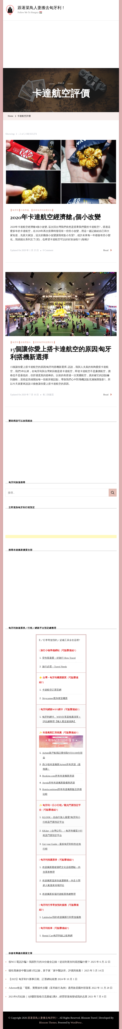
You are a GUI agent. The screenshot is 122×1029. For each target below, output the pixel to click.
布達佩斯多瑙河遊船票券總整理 (59, 894)
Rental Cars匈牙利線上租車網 (57, 935)
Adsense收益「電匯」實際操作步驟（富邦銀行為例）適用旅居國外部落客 (50, 987)
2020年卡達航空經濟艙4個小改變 (55, 217)
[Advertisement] (61, 44)
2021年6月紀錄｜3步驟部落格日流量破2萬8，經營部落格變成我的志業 (48, 996)
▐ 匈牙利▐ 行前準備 (19, 210)
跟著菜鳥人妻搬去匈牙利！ (41, 7)
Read (107, 250)
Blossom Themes (48, 1022)
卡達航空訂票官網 (51, 689)
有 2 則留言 (48, 394)
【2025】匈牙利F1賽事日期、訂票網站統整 (33, 979)
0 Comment (48, 250)
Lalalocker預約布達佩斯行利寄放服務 (61, 917)
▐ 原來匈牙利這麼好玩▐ (42, 210)
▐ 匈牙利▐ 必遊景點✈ (20, 342)
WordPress (76, 1022)
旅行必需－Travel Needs (54, 666)
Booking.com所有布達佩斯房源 (58, 776)
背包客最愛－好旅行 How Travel (59, 658)
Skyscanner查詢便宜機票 (55, 698)
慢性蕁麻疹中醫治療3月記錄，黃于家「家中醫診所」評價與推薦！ (46, 970)
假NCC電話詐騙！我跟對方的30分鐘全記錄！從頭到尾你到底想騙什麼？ (49, 961)
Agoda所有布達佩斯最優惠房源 (58, 782)
